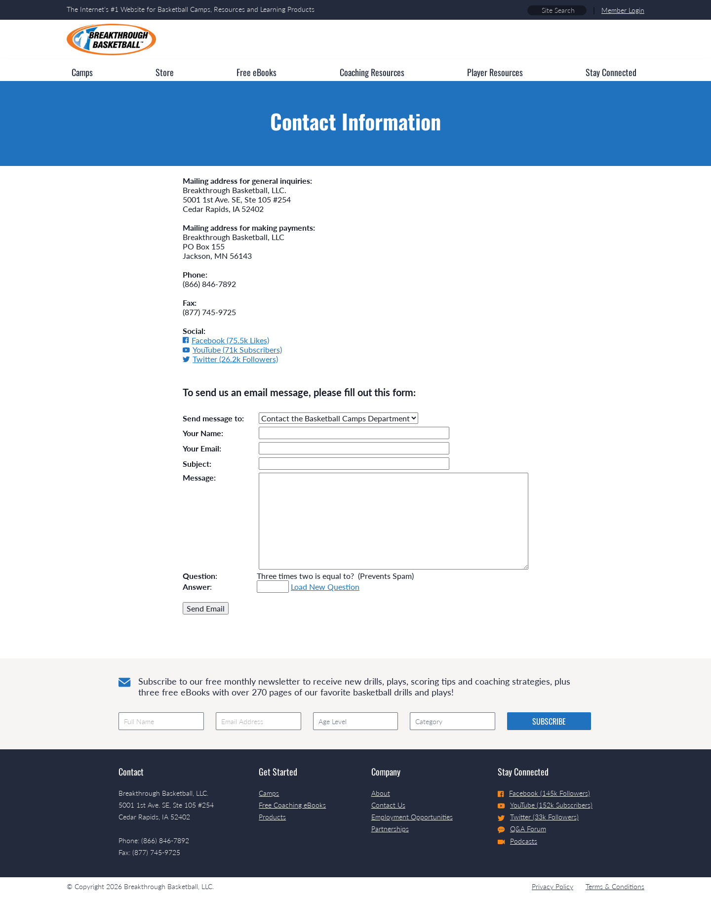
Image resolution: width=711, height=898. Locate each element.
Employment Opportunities (412, 817)
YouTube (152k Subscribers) (545, 805)
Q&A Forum (522, 828)
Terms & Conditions (615, 886)
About (380, 793)
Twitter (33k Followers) (538, 817)
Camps (269, 793)
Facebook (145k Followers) (544, 793)
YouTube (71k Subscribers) (232, 349)
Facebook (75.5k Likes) (226, 340)
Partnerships (390, 828)
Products (272, 817)
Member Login (622, 10)
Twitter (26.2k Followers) (230, 359)
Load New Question (325, 586)
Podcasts (517, 841)
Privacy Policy (552, 886)
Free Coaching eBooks (292, 805)
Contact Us (388, 805)
